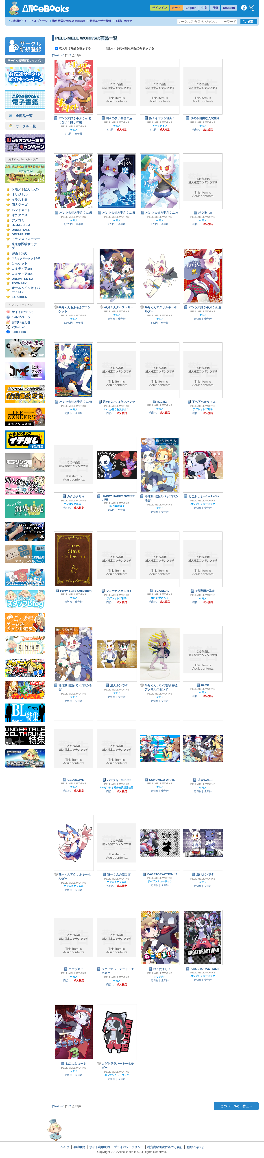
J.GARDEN (19, 297)
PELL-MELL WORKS (73, 126)
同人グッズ (19, 205)
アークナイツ (159, 125)
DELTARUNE (21, 234)
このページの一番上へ (236, 1106)
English (190, 7)
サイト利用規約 (99, 1147)
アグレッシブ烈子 (203, 409)
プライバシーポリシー (128, 1147)
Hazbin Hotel (21, 225)
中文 (204, 7)
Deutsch (229, 7)
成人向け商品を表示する (73, 48)
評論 (15, 253)
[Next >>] (58, 55)
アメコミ (18, 220)
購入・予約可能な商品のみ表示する (129, 48)
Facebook (19, 331)
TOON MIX (19, 283)
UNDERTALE (21, 230)
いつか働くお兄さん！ (116, 409)
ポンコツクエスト (73, 504)
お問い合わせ (124, 20)
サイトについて (23, 312)
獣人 (27, 189)
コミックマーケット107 (26, 258)
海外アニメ (19, 215)
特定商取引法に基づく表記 (164, 1147)
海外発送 (68, 20)
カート (176, 7)
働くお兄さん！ (159, 597)
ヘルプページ (39, 20)
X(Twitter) (19, 327)
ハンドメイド (21, 210)
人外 (36, 189)
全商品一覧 (21, 116)
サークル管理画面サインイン (25, 60)
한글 (215, 7)
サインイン (159, 7)
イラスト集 (19, 199)
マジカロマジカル (73, 886)
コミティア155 (22, 268)
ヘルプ (65, 1147)
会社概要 (79, 1147)
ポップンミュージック (202, 504)
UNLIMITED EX (22, 278)
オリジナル (19, 194)
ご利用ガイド (19, 20)
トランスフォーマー (26, 239)
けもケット (19, 263)
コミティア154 (22, 274)
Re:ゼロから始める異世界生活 (116, 787)
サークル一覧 (22, 126)
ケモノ (16, 189)
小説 (23, 253)
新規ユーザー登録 (100, 20)
